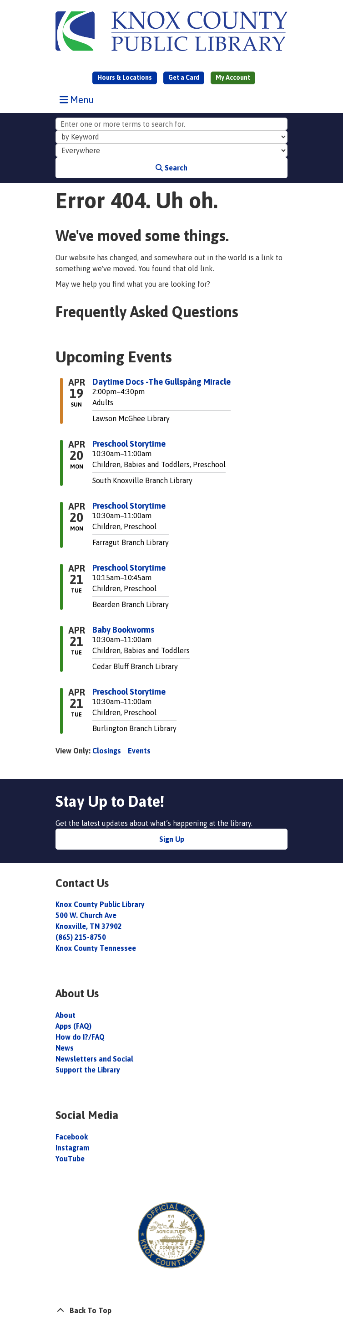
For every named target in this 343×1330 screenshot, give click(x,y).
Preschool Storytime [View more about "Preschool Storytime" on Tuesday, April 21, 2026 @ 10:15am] (129, 568)
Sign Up (171, 839)
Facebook (71, 1137)
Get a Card (183, 77)
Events (139, 751)
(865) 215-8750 (80, 937)
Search (171, 168)
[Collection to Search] (171, 150)
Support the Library (88, 1070)
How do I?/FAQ (80, 1037)
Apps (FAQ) (73, 1026)
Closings (106, 751)
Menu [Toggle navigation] (79, 99)
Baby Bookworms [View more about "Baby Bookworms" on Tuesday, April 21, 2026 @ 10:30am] (123, 630)
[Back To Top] (171, 1310)
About (66, 1015)
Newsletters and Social (94, 1059)
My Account (233, 77)
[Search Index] (171, 137)
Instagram (72, 1148)
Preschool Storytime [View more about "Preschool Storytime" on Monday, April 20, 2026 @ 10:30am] (129, 444)
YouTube (70, 1159)
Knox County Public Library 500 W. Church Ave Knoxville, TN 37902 (100, 915)
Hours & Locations (124, 77)
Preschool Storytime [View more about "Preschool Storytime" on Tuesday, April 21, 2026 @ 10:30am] (129, 692)
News (64, 1048)
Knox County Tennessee (95, 948)
